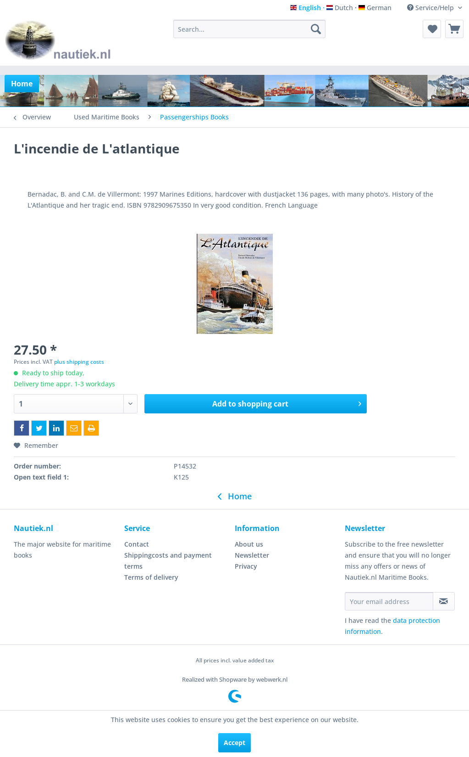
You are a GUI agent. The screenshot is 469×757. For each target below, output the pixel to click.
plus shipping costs (79, 362)
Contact (136, 544)
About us (249, 544)
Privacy (246, 566)
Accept (234, 742)
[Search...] (249, 29)
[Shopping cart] (454, 29)
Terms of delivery (151, 577)
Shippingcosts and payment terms (168, 561)
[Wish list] (432, 29)
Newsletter (252, 555)
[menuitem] (249, 29)
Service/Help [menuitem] (431, 7)
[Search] (316, 29)
